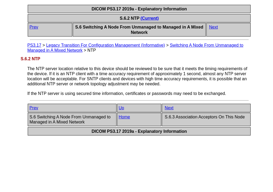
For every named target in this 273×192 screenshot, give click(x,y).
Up (121, 108)
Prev (33, 27)
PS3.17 (34, 45)
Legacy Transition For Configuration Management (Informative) (105, 45)
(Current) (149, 18)
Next (213, 27)
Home (124, 117)
